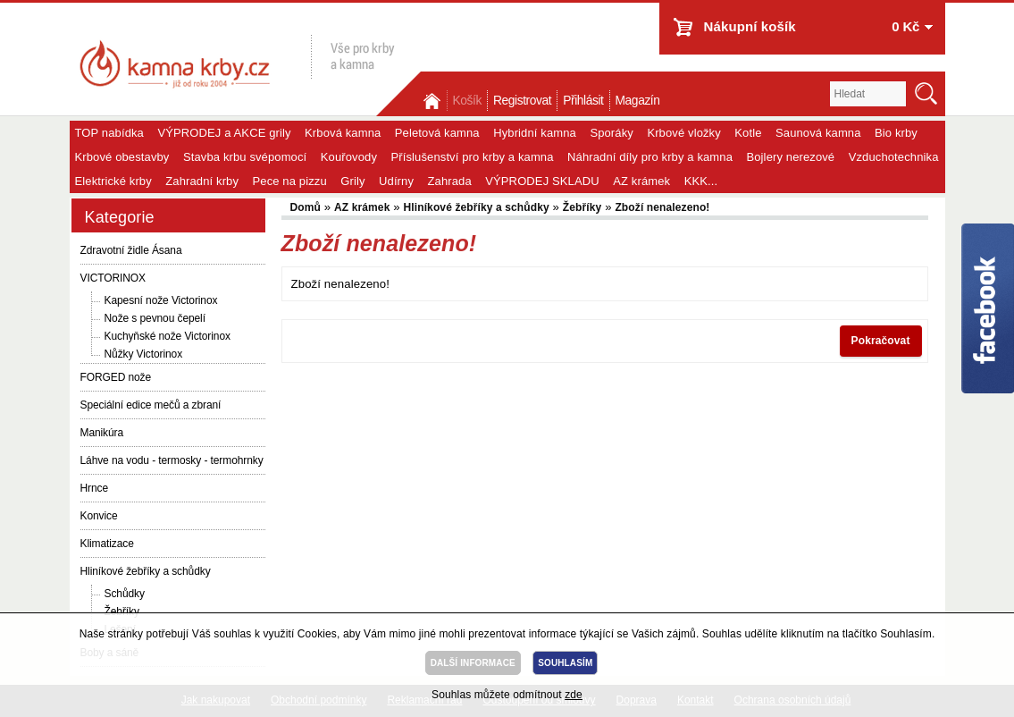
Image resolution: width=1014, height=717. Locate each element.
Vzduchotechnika (894, 157)
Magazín (638, 100)
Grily (352, 181)
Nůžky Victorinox (144, 354)
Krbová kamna (343, 132)
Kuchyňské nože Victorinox (167, 336)
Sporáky (611, 132)
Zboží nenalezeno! (662, 207)
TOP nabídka (109, 132)
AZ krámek (641, 181)
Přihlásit (583, 100)
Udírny (396, 181)
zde (573, 694)
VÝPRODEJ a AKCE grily (223, 132)
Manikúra (102, 432)
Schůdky (125, 593)
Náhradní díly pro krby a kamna (650, 157)
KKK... (701, 181)
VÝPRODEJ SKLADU (542, 181)
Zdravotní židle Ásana (131, 250)
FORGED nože (116, 377)
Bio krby (896, 132)
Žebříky (582, 207)
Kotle (747, 132)
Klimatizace (107, 543)
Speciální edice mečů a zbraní (151, 405)
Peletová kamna (437, 132)
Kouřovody (349, 157)
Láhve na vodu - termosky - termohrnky (172, 460)
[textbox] (868, 93)
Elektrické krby (113, 181)
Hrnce (94, 488)
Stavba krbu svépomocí (244, 157)
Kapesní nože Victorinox (161, 300)
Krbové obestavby (122, 157)
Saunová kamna (818, 132)
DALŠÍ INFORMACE (473, 663)
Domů (434, 100)
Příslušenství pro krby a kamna (472, 157)
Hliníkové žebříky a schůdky (145, 571)
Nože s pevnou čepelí (155, 318)
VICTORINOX (113, 278)
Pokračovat (880, 340)
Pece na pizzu (290, 181)
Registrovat (522, 100)
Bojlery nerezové (790, 157)
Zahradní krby (202, 181)
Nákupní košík (750, 26)
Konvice (99, 516)
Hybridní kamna (534, 132)
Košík (467, 100)
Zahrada (450, 181)
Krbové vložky (683, 132)
